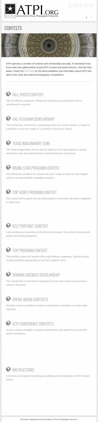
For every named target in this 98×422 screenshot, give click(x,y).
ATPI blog (29, 71)
